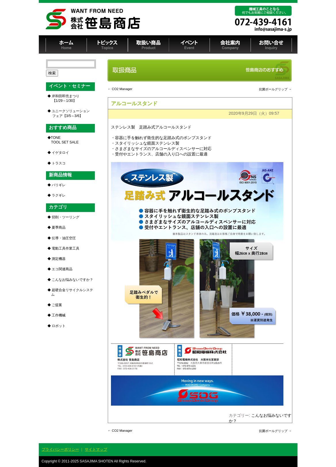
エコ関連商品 (62, 269)
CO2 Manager (120, 89)
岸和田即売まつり (65, 98)
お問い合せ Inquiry (271, 44)
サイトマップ (96, 449)
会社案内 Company (230, 44)
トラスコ (59, 163)
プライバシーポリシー (60, 449)
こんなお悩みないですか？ (72, 280)
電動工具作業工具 (65, 248)
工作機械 (59, 315)
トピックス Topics (107, 44)
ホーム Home (66, 44)
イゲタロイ (60, 153)
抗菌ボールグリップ (275, 89)
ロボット (59, 326)
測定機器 (59, 259)
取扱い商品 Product (148, 44)
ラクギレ (59, 195)
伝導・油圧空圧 (64, 238)
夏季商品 (59, 227)
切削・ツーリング (65, 217)
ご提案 (57, 305)
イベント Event (189, 44)
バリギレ (59, 185)
